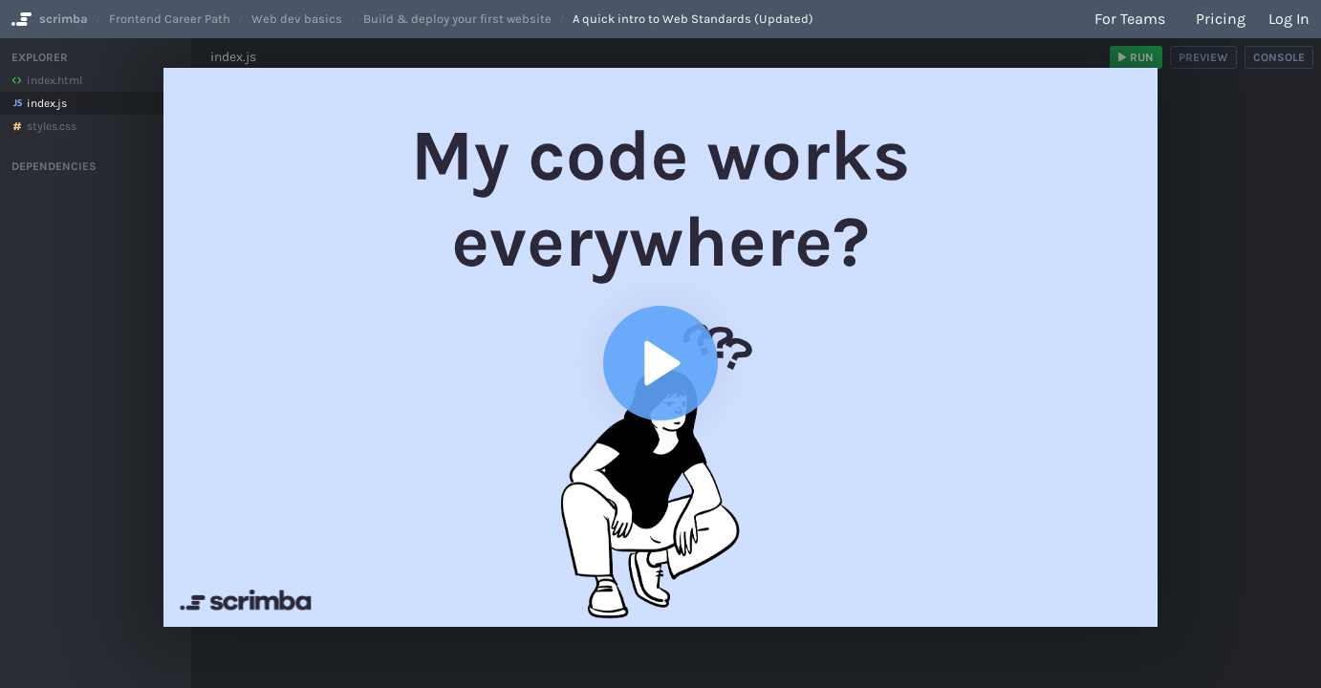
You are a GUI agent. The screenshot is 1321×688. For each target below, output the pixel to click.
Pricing (1220, 19)
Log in (1289, 19)
